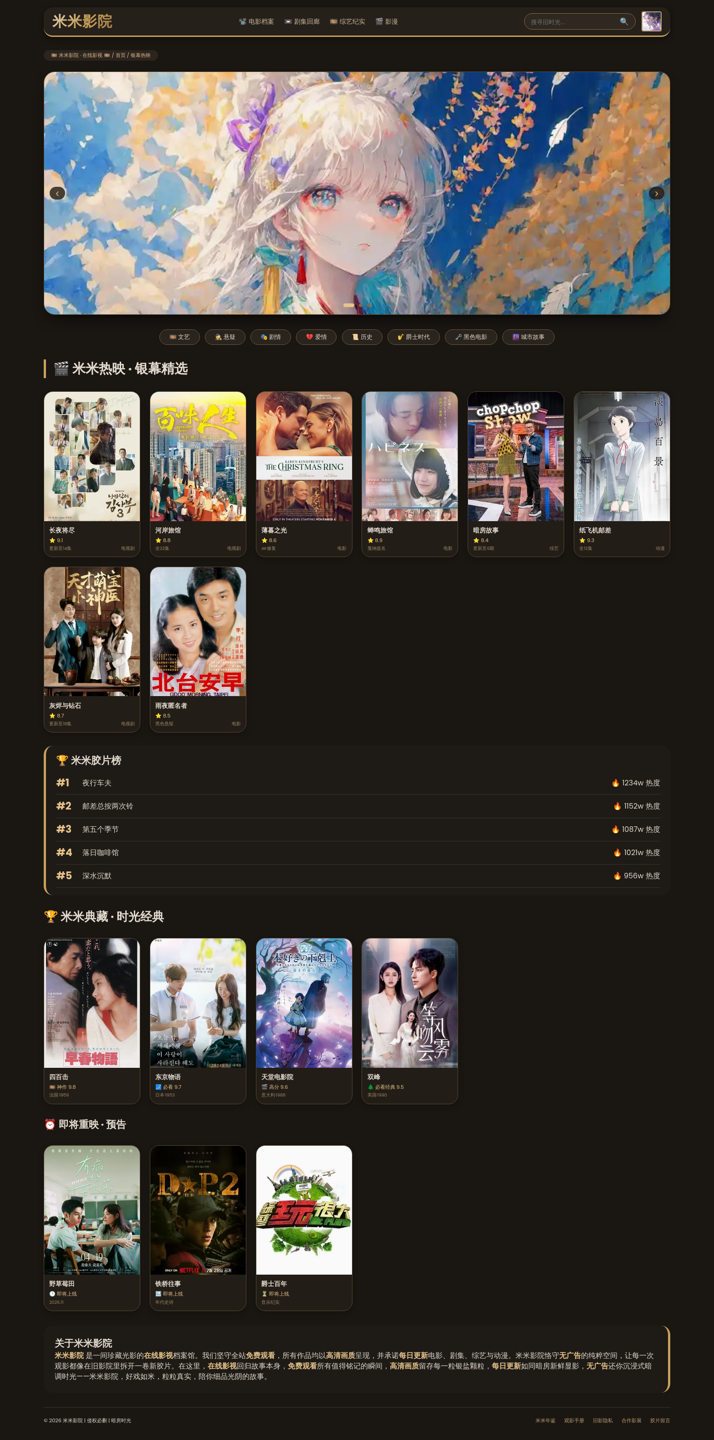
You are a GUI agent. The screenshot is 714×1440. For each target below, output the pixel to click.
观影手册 (574, 1420)
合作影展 (632, 1420)
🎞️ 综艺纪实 (347, 21)
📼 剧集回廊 (302, 21)
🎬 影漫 (386, 21)
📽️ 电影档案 (256, 21)
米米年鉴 (546, 1420)
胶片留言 (660, 1420)
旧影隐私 (603, 1420)
